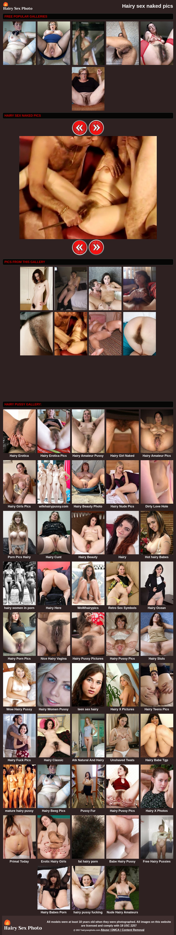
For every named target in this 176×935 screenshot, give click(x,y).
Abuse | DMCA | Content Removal (122, 929)
